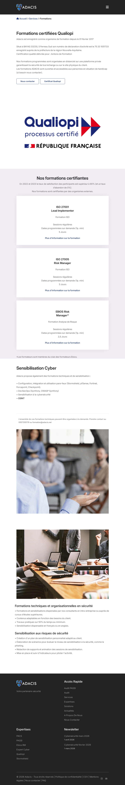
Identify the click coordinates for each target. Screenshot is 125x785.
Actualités (69, 710)
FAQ (44, 780)
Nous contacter (28, 81)
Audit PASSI (70, 688)
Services (33, 18)
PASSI (19, 740)
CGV (85, 776)
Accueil (21, 18)
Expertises (69, 701)
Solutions (68, 706)
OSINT (21, 398)
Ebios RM (21, 745)
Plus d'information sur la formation (62, 238)
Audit (66, 692)
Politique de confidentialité (68, 776)
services (68, 697)
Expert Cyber (23, 749)
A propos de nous (73, 715)
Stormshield (22, 758)
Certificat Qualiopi (52, 81)
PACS (19, 736)
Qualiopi (20, 754)
